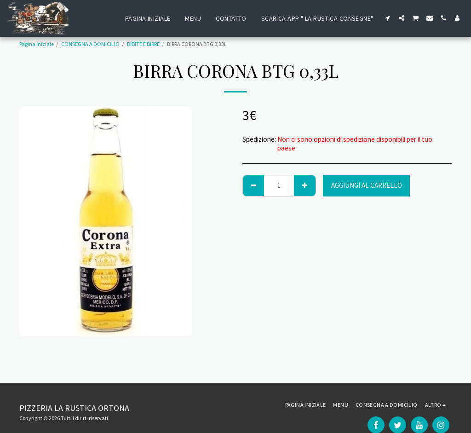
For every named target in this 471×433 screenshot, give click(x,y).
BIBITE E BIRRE (143, 43)
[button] (387, 18)
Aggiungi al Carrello (366, 185)
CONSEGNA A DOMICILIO (90, 43)
